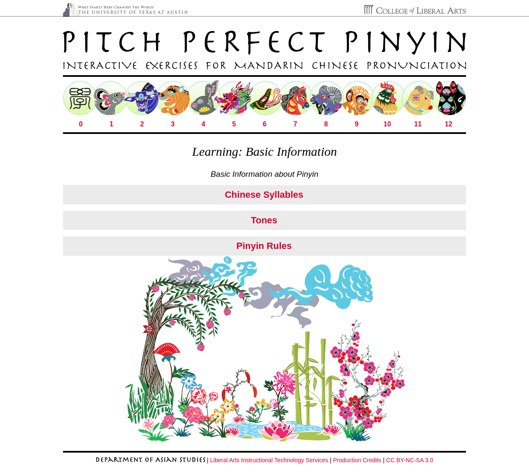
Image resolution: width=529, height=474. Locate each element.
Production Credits (357, 460)
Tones (264, 220)
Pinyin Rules (264, 246)
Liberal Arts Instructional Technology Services (269, 460)
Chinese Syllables (264, 194)
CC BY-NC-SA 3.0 (409, 460)
